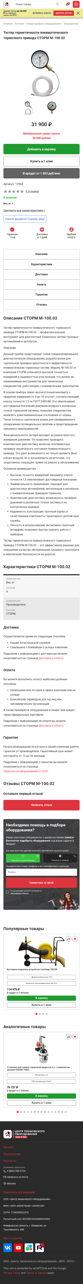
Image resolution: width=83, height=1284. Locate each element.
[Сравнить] (68, 938)
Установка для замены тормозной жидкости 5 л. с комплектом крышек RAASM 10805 (38, 1068)
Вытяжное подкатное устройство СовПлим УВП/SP (32, 969)
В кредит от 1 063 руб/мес (41, 173)
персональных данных (19, 893)
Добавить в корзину (41, 149)
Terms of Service (36, 1272)
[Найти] (58, 4)
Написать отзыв (41, 805)
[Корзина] (67, 4)
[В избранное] (75, 938)
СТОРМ (11, 613)
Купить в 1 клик (41, 161)
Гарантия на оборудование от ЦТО (25, 771)
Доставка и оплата (51, 658)
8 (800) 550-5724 (14, 1171)
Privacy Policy (11, 1272)
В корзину (41, 998)
